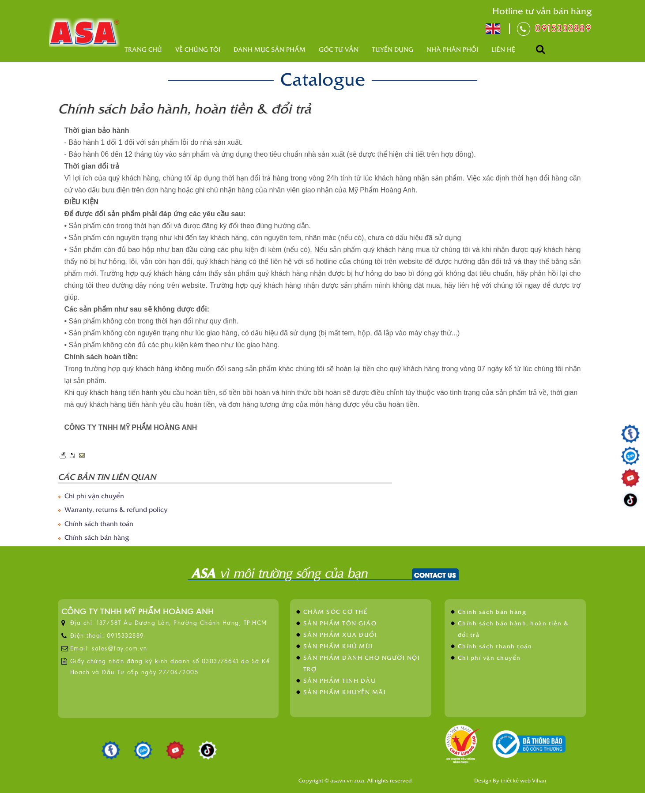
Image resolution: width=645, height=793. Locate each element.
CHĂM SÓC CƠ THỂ (335, 611)
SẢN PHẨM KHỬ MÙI (338, 646)
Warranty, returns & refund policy (115, 509)
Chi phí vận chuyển (94, 495)
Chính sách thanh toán (98, 523)
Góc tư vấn (338, 49)
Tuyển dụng (392, 49)
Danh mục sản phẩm (270, 49)
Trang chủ (143, 49)
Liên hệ (503, 49)
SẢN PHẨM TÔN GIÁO (340, 623)
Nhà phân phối (452, 49)
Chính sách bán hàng (96, 536)
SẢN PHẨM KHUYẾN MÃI (344, 691)
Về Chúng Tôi (197, 49)
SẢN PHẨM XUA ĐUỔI (340, 634)
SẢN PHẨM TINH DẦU (339, 680)
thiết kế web (516, 780)
